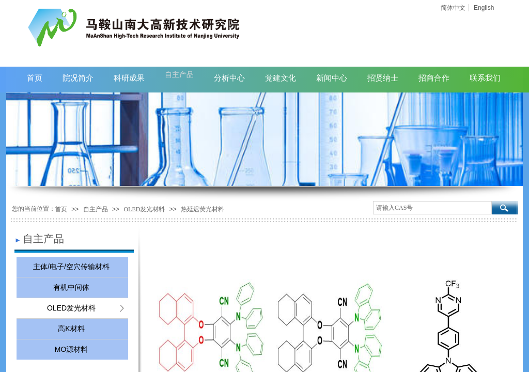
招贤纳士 (382, 77)
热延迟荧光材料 (202, 209)
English (484, 7)
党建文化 (280, 77)
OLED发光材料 (144, 209)
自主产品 (95, 209)
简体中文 (453, 7)
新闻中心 (331, 77)
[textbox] (432, 207)
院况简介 (78, 77)
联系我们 (485, 77)
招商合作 (433, 77)
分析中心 (229, 77)
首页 (61, 209)
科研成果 (129, 77)
